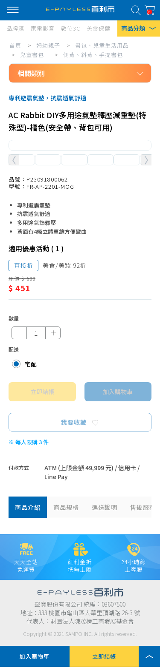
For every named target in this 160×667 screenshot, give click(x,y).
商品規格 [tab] (66, 507)
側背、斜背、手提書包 (93, 55)
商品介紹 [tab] (28, 507)
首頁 (15, 45)
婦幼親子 (48, 45)
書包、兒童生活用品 (102, 45)
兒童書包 (32, 55)
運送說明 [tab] (104, 507)
